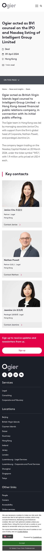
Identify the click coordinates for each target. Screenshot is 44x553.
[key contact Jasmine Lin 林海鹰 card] (22, 301)
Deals (28, 89)
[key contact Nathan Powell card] (22, 251)
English (7, 536)
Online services (8, 510)
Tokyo (4, 478)
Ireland (5, 445)
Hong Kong (7, 441)
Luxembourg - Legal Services (14, 460)
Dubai (4, 431)
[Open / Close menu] (36, 6)
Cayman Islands (9, 427)
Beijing (5, 417)
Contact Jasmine (13, 325)
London (5, 455)
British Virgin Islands (10, 422)
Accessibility (7, 505)
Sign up (22, 351)
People (5, 495)
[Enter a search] (41, 6)
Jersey (4, 450)
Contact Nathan (13, 275)
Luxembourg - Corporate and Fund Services (21, 464)
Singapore (6, 474)
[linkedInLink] (15, 374)
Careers (5, 500)
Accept (22, 543)
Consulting (6, 396)
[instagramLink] (10, 374)
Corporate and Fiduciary (12, 400)
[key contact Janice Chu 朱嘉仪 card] (22, 201)
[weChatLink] (21, 374)
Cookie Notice (22, 532)
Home (4, 89)
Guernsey (6, 436)
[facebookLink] (4, 374)
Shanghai (6, 469)
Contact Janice (12, 225)
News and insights (16, 89)
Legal (4, 391)
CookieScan (37, 537)
